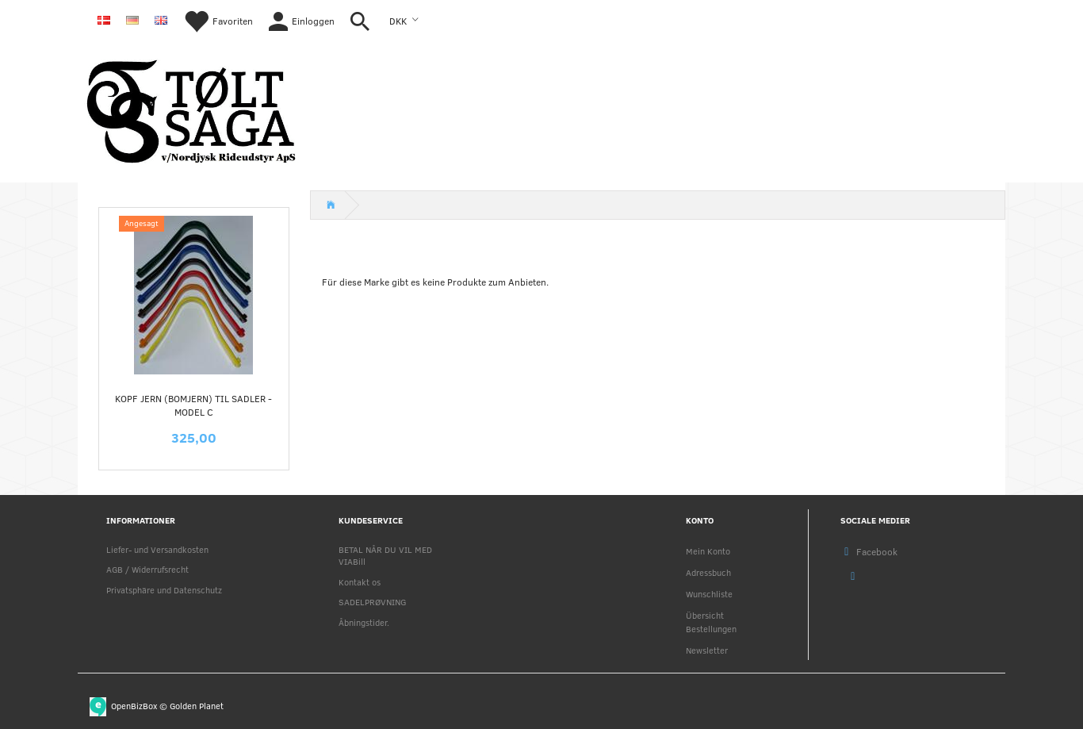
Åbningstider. (364, 622)
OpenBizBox (134, 705)
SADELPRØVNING (372, 602)
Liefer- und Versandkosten (157, 549)
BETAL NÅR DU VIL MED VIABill (385, 555)
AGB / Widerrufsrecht (147, 569)
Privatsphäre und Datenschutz (164, 590)
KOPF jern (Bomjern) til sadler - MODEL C (193, 405)
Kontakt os (360, 582)
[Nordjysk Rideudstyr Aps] (191, 108)
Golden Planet (197, 705)
